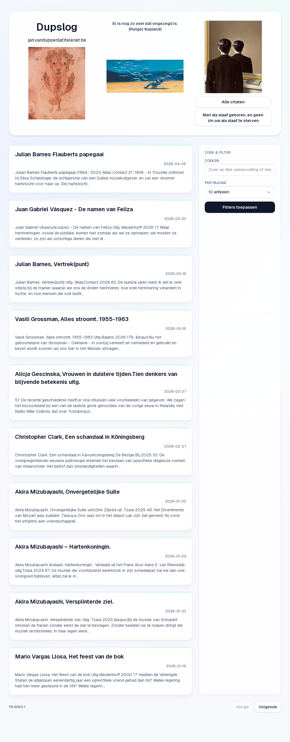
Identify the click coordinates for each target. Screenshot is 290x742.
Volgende (268, 706)
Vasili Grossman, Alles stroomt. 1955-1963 (72, 319)
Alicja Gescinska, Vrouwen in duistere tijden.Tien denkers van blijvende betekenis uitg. (96, 378)
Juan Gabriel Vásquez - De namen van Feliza (74, 209)
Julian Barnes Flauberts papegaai (59, 154)
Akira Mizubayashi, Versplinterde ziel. (64, 601)
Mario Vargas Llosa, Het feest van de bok (69, 656)
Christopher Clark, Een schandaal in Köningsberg (79, 437)
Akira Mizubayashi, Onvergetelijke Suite (67, 491)
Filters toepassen (240, 207)
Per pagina (216, 183)
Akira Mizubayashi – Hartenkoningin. (62, 546)
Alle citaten (233, 101)
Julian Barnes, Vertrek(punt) (52, 264)
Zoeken (212, 161)
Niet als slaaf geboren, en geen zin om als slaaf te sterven (233, 117)
